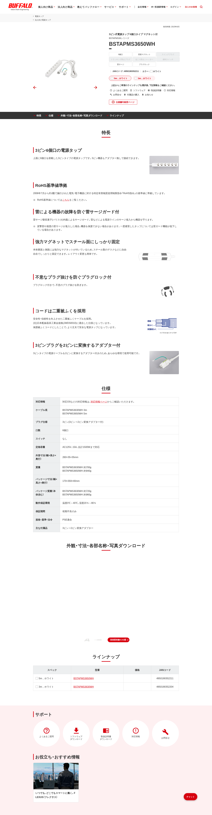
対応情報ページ (98, 401)
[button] (119, 640)
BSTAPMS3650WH (83, 678)
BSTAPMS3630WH (83, 686)
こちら (65, 199)
